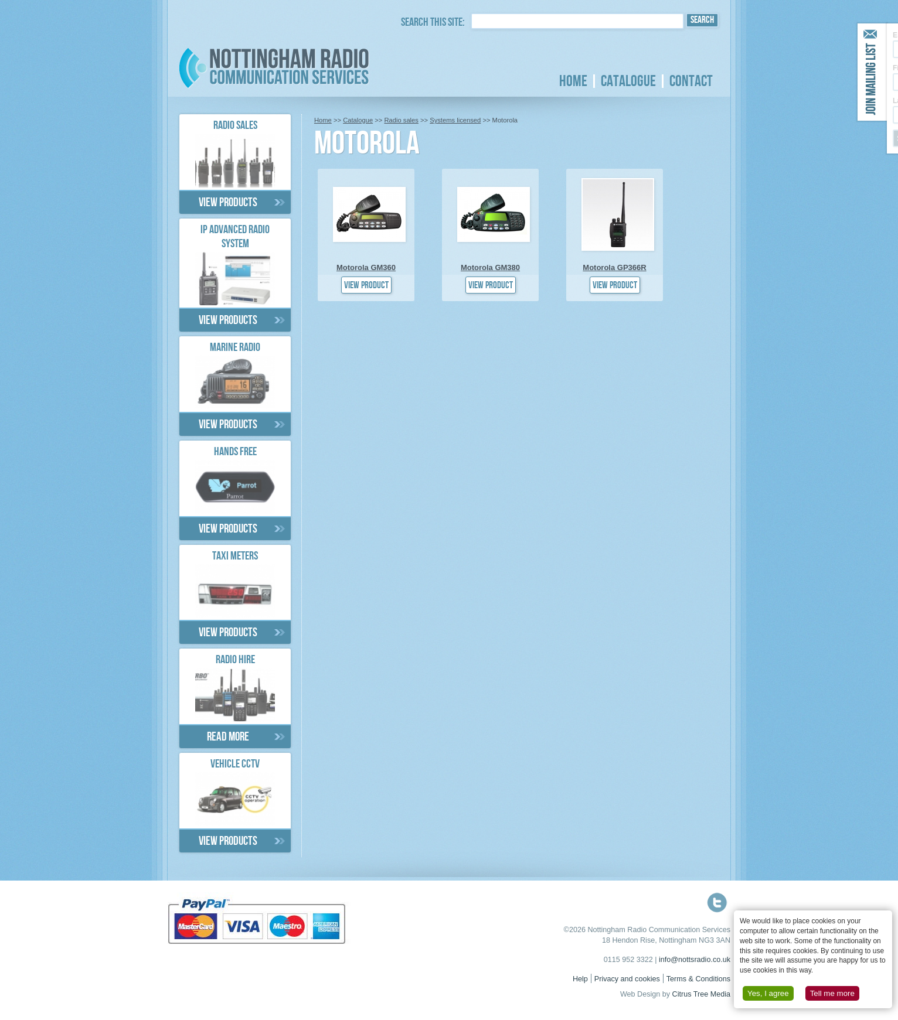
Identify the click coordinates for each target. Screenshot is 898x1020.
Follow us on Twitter (717, 902)
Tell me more (832, 993)
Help (580, 979)
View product (366, 286)
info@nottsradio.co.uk (694, 960)
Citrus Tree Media (701, 994)
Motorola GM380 (490, 267)
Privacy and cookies (627, 979)
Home (573, 81)
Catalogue (628, 81)
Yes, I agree (768, 993)
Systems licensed (455, 120)
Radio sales (401, 120)
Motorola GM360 (366, 267)
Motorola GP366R (614, 267)
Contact (691, 81)
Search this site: (433, 23)
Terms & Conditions (698, 979)
